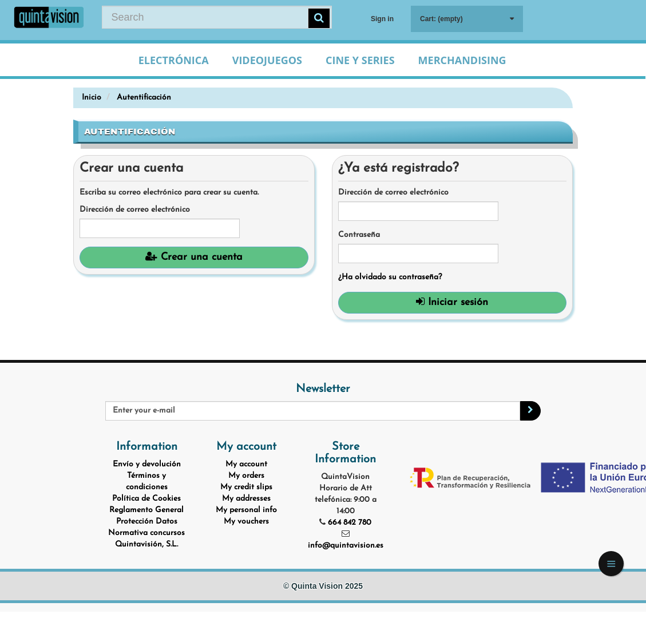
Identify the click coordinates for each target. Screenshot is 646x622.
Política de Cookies (146, 498)
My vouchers (246, 521)
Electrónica (173, 60)
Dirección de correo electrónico (135, 209)
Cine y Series (360, 60)
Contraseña (359, 235)
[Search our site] (217, 17)
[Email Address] (312, 411)
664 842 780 (349, 522)
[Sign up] (530, 411)
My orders (246, 476)
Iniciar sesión (452, 302)
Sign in (382, 19)
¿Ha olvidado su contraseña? (390, 277)
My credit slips (246, 487)
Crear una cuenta (194, 257)
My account (246, 464)
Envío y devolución (147, 464)
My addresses (246, 498)
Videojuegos (267, 60)
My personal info (246, 510)
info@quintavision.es (345, 545)
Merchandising (462, 60)
